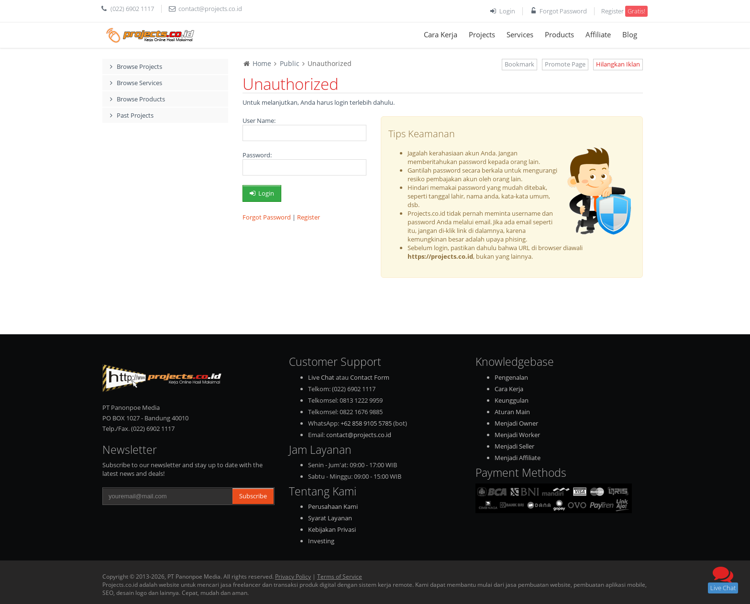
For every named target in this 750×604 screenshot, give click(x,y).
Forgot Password (563, 11)
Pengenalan (511, 377)
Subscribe (253, 496)
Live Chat (321, 377)
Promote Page (565, 64)
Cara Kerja (509, 388)
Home (262, 63)
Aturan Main (512, 411)
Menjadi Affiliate (517, 457)
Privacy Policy (293, 576)
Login (507, 11)
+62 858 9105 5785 (366, 423)
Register (612, 11)
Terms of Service (339, 576)
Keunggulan (512, 400)
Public (289, 63)
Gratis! (636, 11)
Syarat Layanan (330, 518)
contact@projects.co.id (210, 8)
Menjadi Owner (516, 423)
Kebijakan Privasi (332, 529)
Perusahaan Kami (333, 506)
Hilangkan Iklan (618, 64)
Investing (321, 541)
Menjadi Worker (517, 434)
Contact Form (369, 377)
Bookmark (519, 64)
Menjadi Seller (514, 446)
